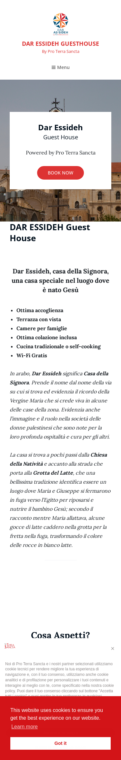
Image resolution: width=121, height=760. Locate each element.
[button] (112, 648)
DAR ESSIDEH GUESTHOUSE (60, 43)
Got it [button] (61, 743)
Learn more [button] (24, 726)
